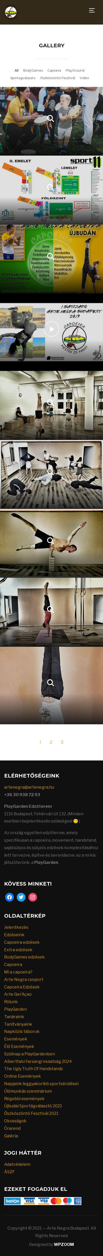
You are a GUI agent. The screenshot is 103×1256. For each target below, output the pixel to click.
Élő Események (19, 1046)
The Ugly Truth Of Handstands (33, 1068)
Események (15, 1039)
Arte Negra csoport (23, 979)
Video (84, 78)
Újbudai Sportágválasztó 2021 (33, 1105)
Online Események (22, 1076)
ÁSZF (9, 1171)
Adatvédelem (17, 1164)
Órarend (12, 1128)
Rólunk (11, 1001)
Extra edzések (18, 949)
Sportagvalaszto (23, 78)
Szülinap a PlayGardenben (29, 1054)
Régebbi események (24, 1098)
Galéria (11, 1135)
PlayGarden (15, 1009)
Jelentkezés (16, 927)
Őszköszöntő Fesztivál (57, 78)
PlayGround (75, 70)
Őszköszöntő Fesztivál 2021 (31, 1113)
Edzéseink (14, 934)
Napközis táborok (22, 1031)
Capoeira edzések (22, 942)
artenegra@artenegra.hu (29, 787)
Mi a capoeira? (18, 972)
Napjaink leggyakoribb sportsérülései (41, 1083)
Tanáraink (14, 1016)
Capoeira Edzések (22, 987)
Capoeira (54, 70)
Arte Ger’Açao (18, 994)
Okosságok (15, 1120)
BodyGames (33, 70)
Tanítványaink (18, 1024)
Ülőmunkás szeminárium (28, 1091)
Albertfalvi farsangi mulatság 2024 (38, 1061)
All (17, 70)
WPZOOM (64, 1244)
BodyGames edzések (24, 957)
